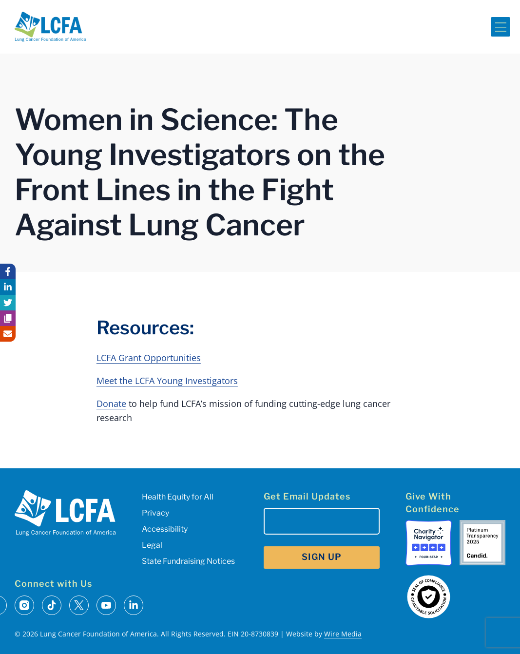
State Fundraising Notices (188, 561)
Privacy (155, 513)
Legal (152, 545)
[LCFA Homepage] (50, 27)
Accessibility (165, 529)
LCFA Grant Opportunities (148, 358)
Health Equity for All (177, 496)
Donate (111, 403)
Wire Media (343, 633)
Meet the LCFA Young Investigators (167, 380)
